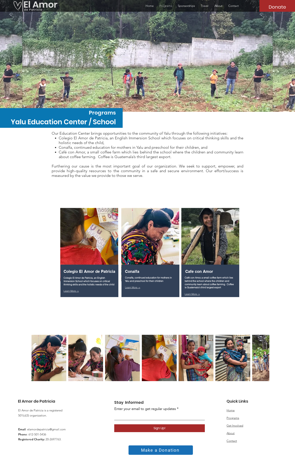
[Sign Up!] (159, 428)
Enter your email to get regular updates (145, 409)
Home (231, 410)
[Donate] (277, 7)
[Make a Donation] (161, 450)
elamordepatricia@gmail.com (46, 429)
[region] (89, 266)
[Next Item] (262, 358)
